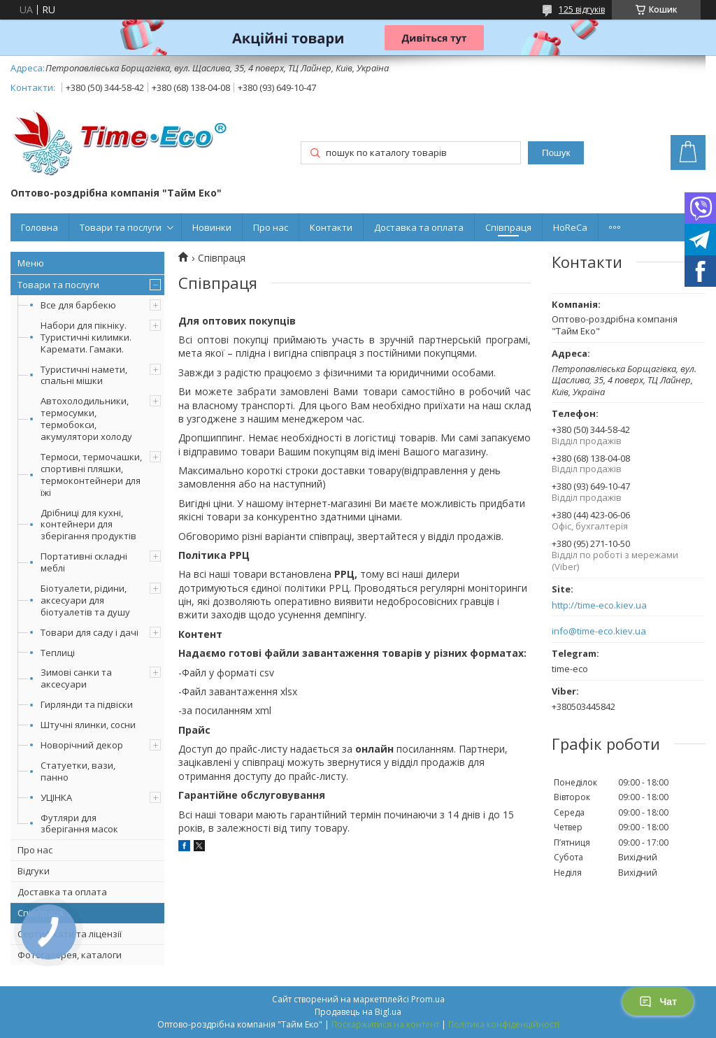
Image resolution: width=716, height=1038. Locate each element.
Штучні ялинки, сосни (88, 724)
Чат (658, 1001)
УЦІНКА (56, 797)
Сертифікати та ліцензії (69, 933)
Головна (39, 227)
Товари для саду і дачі (89, 632)
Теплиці (58, 652)
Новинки (211, 227)
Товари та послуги (121, 227)
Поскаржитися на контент (385, 1024)
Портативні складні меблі (84, 562)
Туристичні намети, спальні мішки (84, 375)
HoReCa (570, 227)
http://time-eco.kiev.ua (599, 605)
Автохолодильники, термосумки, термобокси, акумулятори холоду (86, 418)
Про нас (270, 227)
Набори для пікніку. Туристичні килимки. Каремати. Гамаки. (86, 337)
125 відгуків (582, 9)
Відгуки (33, 871)
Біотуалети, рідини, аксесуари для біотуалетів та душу (85, 600)
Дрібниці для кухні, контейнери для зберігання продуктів (88, 524)
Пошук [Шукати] (556, 153)
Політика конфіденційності (503, 1024)
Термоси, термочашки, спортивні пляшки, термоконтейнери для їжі (91, 474)
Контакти (331, 227)
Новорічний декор (82, 745)
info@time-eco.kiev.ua (599, 631)
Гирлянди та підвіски (87, 704)
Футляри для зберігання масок (79, 823)
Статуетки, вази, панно (78, 771)
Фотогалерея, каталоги (69, 954)
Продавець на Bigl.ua (358, 1012)
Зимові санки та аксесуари (76, 678)
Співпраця (508, 227)
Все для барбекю (78, 305)
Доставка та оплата (419, 227)
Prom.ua (428, 999)
